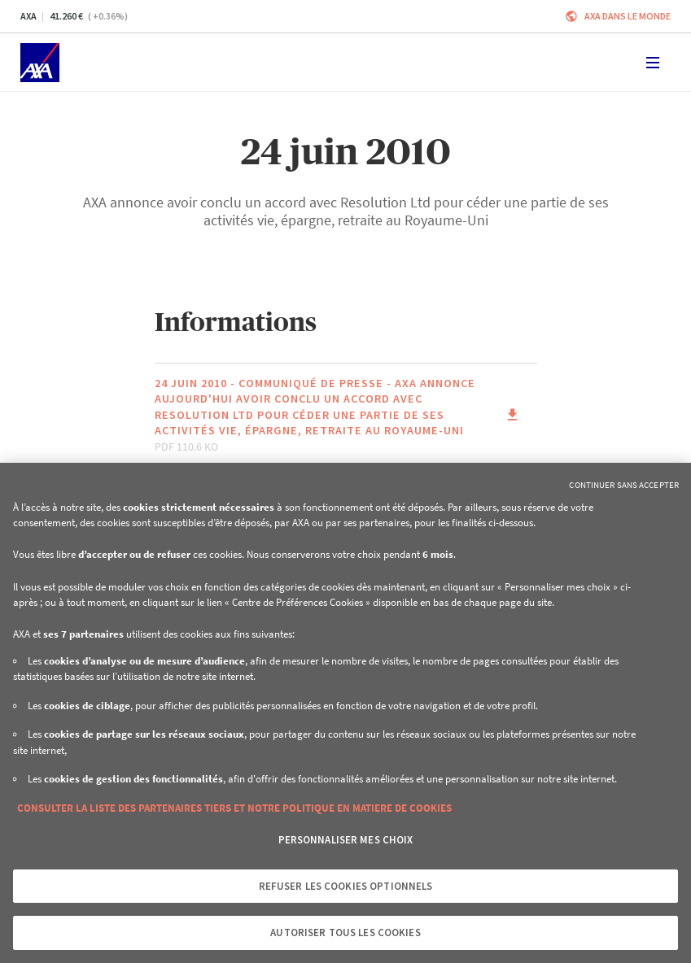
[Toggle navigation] (653, 63)
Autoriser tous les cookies (345, 932)
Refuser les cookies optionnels (346, 886)
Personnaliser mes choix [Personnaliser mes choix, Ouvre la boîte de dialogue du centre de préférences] (345, 840)
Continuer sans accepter (624, 484)
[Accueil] (39, 62)
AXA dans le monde (627, 16)
